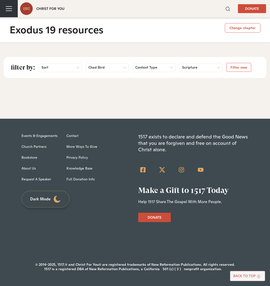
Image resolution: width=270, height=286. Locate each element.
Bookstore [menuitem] (29, 157)
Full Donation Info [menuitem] (80, 179)
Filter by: (23, 67)
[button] (228, 8)
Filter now (239, 67)
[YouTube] (200, 169)
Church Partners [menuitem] (33, 146)
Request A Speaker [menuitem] (36, 179)
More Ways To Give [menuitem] (81, 146)
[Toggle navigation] (9, 8)
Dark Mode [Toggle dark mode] (45, 199)
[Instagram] (181, 169)
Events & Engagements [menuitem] (39, 135)
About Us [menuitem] (28, 168)
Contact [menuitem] (72, 135)
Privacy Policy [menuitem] (77, 157)
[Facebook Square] (143, 169)
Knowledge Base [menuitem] (79, 168)
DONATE (252, 8)
